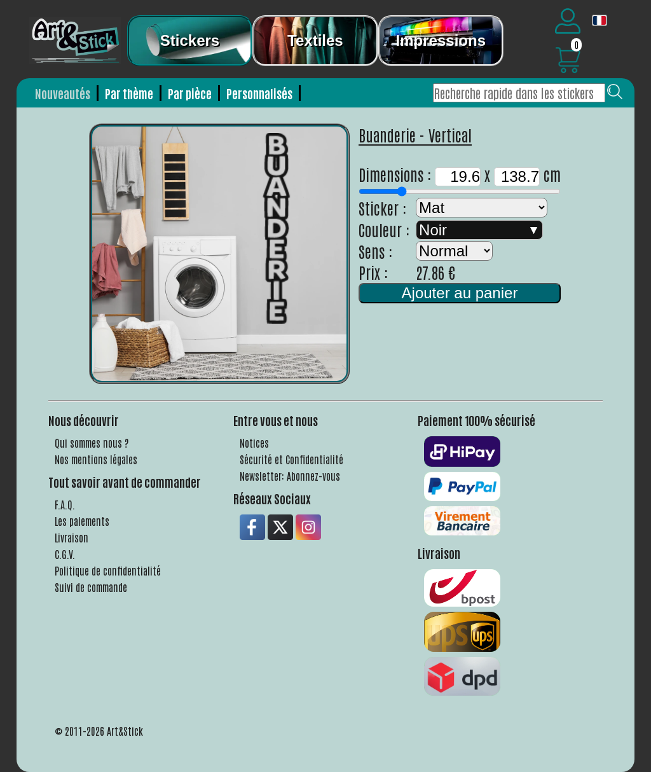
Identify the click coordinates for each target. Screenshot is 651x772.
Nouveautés (62, 93)
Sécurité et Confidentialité (291, 459)
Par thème (129, 93)
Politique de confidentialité (108, 570)
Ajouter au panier (460, 292)
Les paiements (82, 520)
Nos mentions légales (96, 459)
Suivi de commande (91, 587)
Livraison (71, 537)
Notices (254, 442)
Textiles (315, 40)
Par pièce (190, 93)
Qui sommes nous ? (92, 442)
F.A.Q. (65, 504)
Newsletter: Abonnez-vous (290, 475)
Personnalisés (259, 93)
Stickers (189, 40)
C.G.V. (65, 554)
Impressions (441, 40)
